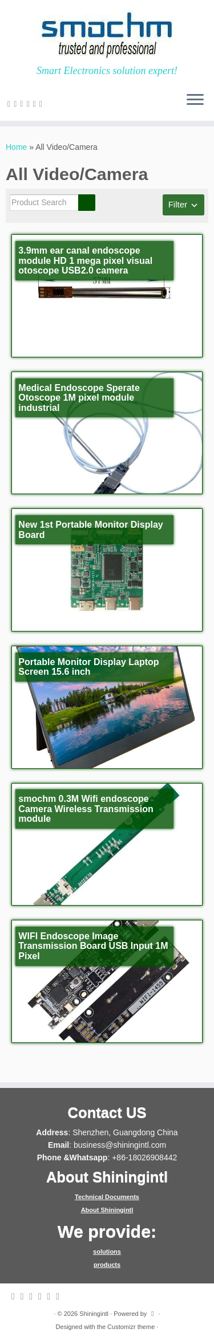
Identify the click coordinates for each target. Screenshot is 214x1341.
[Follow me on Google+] (29, 103)
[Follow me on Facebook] (23, 103)
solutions (107, 1251)
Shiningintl (93, 1313)
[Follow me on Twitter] (17, 103)
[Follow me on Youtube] (42, 103)
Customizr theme (131, 1326)
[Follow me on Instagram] (36, 103)
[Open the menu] (195, 100)
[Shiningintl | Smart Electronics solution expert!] (107, 32)
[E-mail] (10, 103)
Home (16, 147)
